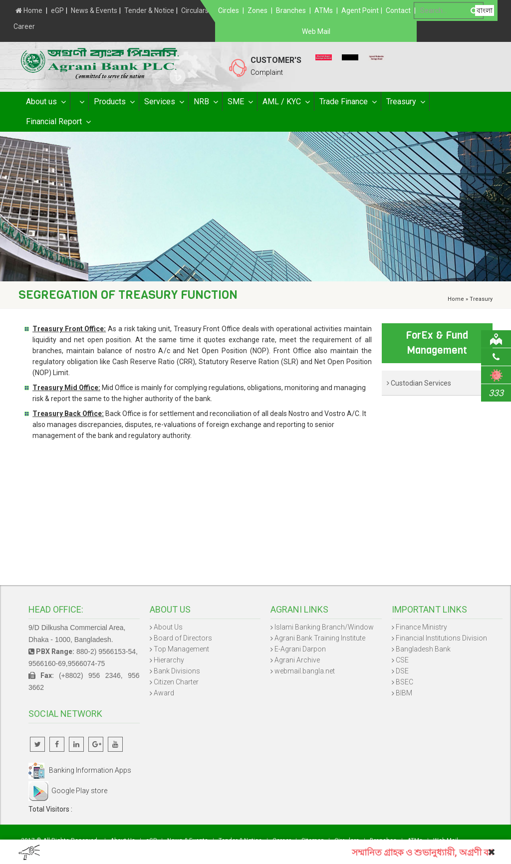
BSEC (404, 682)
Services (163, 102)
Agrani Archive (297, 660)
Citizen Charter (176, 682)
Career (24, 26)
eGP (57, 10)
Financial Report (58, 122)
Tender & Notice (149, 10)
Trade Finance (347, 102)
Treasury (405, 102)
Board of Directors (183, 638)
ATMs (323, 10)
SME (240, 102)
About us (45, 102)
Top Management (181, 649)
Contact (398, 10)
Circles (228, 10)
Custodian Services (419, 383)
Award (164, 693)
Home (28, 10)
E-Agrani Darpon (300, 649)
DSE (402, 671)
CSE (402, 660)
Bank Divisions (177, 671)
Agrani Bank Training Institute (319, 638)
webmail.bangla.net (304, 671)
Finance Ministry (421, 627)
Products (114, 102)
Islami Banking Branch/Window (324, 627)
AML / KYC (285, 102)
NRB (205, 102)
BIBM (404, 693)
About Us (168, 627)
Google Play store (67, 791)
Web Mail (316, 31)
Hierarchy (169, 660)
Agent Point (360, 10)
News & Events (94, 10)
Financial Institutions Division (441, 638)
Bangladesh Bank (423, 649)
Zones (257, 10)
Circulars (195, 10)
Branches (291, 10)
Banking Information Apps (79, 770)
